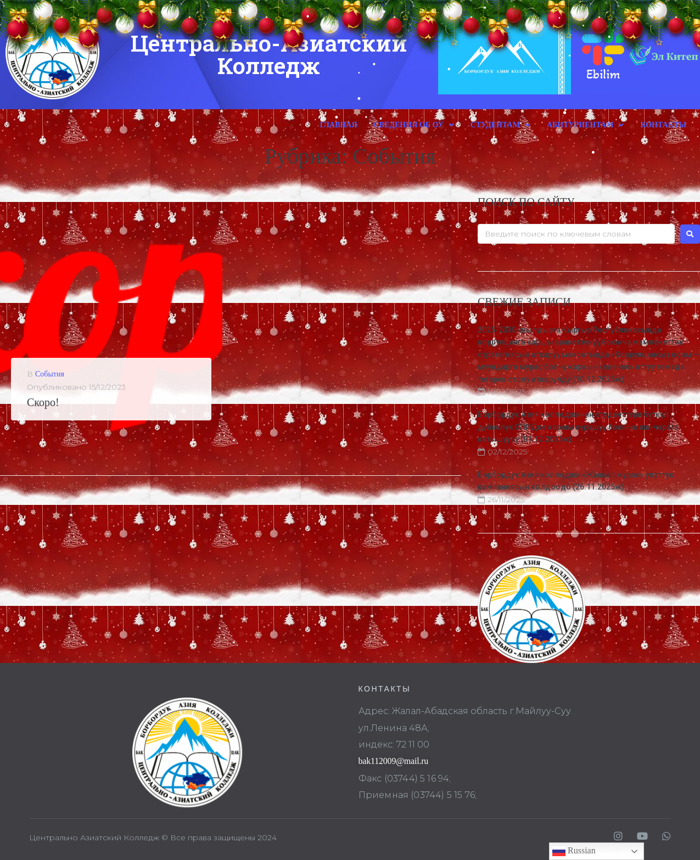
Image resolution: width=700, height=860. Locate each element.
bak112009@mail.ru (394, 761)
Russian (574, 851)
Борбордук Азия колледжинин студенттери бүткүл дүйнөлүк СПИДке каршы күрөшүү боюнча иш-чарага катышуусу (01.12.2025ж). (578, 426)
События (49, 374)
